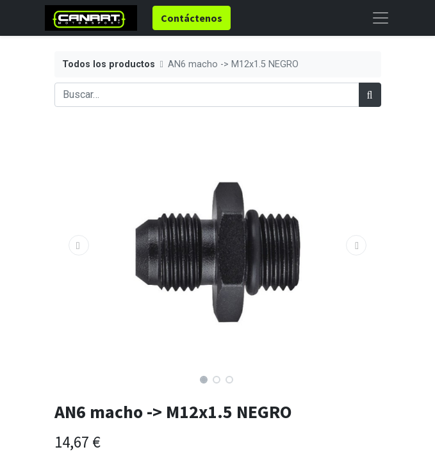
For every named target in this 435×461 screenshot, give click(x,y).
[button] (79, 245)
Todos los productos (108, 64)
